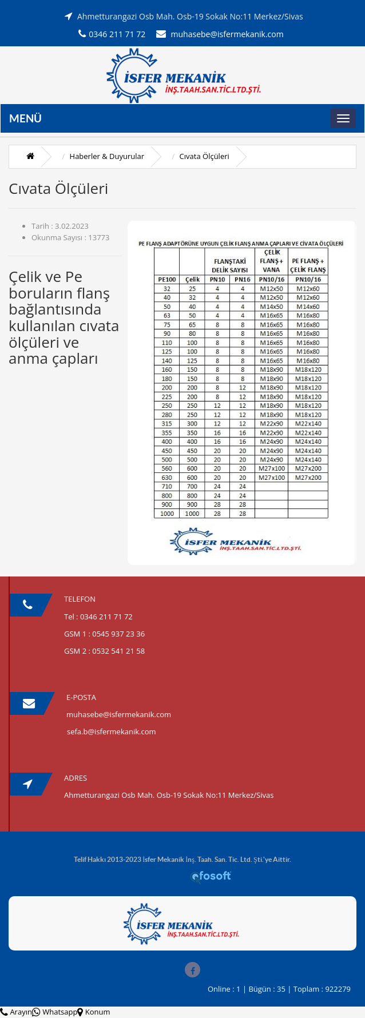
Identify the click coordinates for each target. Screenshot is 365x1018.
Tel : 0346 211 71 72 (98, 616)
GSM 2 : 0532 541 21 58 (104, 651)
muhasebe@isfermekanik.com (220, 34)
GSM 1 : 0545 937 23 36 (104, 634)
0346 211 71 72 (111, 34)
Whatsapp (55, 1012)
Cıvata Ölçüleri (204, 156)
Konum (93, 1012)
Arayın (16, 1012)
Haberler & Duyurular (107, 156)
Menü (25, 118)
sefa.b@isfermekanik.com (111, 731)
